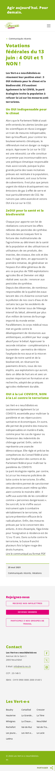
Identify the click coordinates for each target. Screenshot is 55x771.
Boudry (9, 709)
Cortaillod (26, 709)
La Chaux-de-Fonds (27, 721)
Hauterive (11, 715)
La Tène (40, 715)
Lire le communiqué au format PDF (26, 553)
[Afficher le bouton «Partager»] (52, 768)
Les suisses (27, 733)
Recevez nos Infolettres (27, 603)
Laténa (9, 738)
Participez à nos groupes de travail (27, 622)
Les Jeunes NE (12, 733)
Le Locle (40, 733)
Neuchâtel (42, 721)
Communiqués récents (20, 39)
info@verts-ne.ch (22, 666)
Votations (37, 573)
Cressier (41, 709)
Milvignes (10, 721)
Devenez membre (27, 612)
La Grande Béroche (27, 715)
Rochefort (11, 727)
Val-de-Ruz (26, 727)
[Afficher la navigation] (48, 26)
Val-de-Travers (43, 727)
